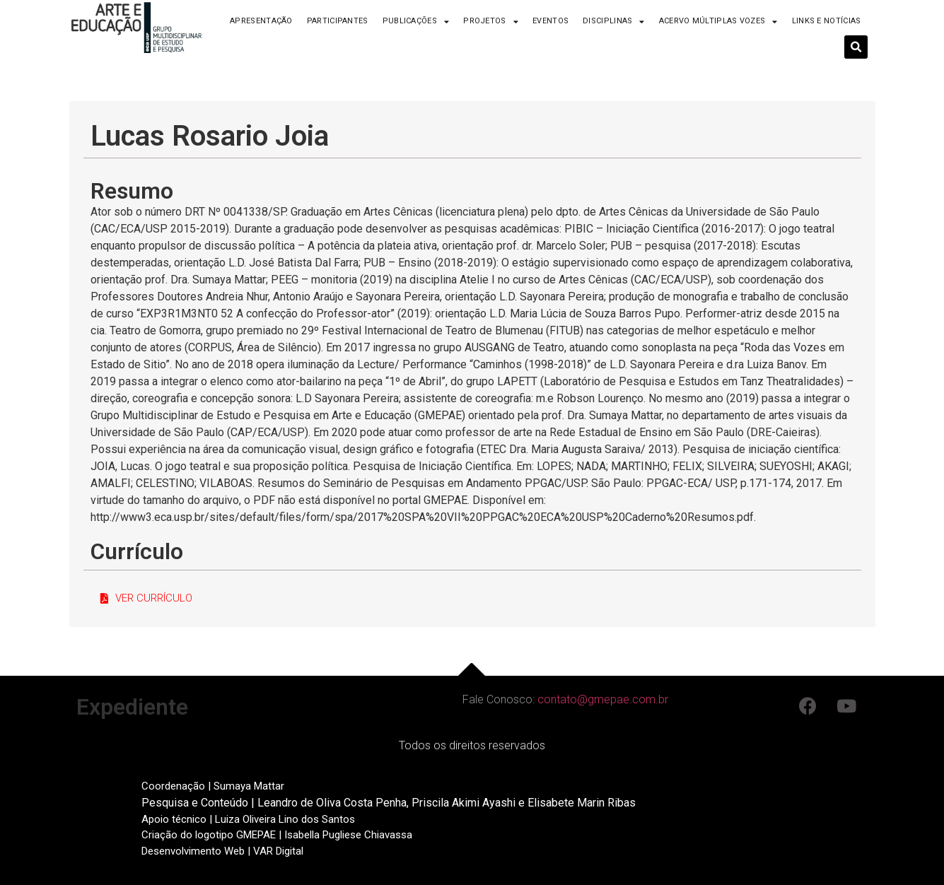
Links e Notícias (826, 20)
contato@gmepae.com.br (602, 699)
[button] (146, 599)
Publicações (416, 22)
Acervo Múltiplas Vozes (718, 22)
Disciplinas (614, 22)
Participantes (337, 20)
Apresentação (261, 20)
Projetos (490, 22)
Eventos (550, 20)
